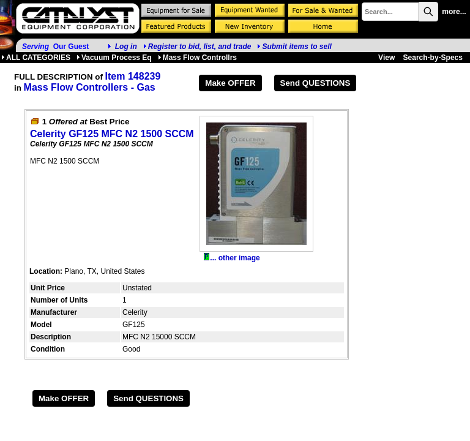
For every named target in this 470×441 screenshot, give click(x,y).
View (386, 57)
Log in (126, 46)
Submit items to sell (294, 46)
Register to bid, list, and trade (200, 46)
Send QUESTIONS (315, 83)
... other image (231, 258)
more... (454, 11)
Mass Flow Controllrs (197, 57)
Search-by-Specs (433, 57)
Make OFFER (230, 83)
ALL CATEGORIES (35, 57)
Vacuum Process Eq (114, 57)
